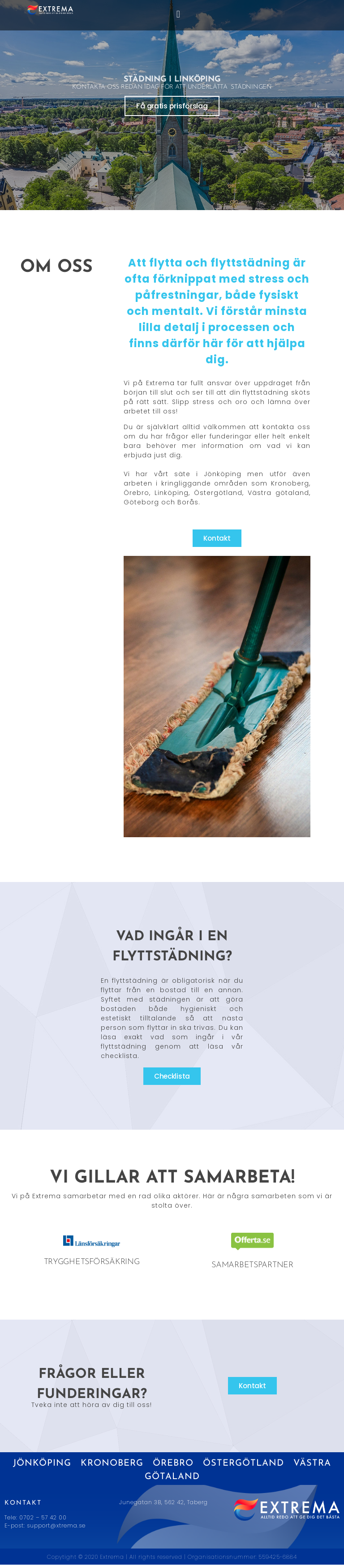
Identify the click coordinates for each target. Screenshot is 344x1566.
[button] (178, 14)
